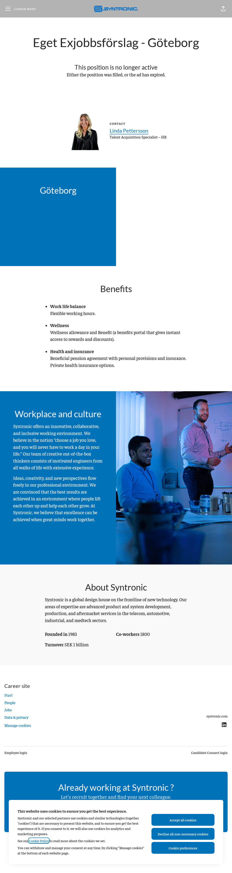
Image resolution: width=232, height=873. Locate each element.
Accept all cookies (183, 820)
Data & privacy (16, 717)
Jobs (8, 709)
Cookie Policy (39, 840)
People (10, 702)
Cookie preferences (183, 848)
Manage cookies (17, 725)
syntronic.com (217, 716)
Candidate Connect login (209, 752)
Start (8, 695)
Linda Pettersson (129, 130)
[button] (223, 9)
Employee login (15, 752)
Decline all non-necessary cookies (183, 834)
